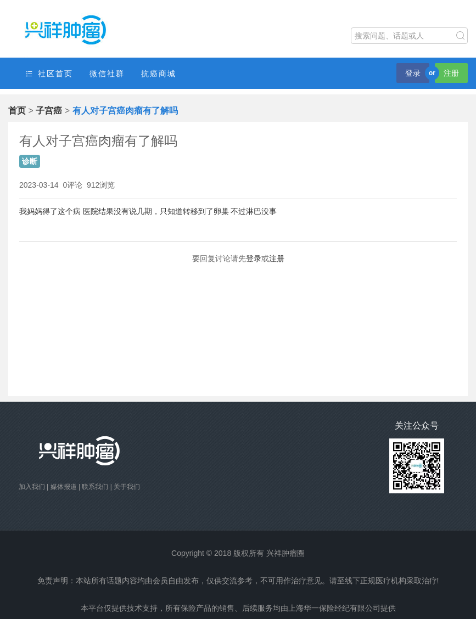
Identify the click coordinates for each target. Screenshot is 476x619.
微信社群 (107, 73)
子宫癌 (49, 110)
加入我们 (32, 487)
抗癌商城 (158, 73)
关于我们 (127, 487)
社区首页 (49, 73)
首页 (17, 110)
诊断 (29, 161)
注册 (451, 73)
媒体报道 (64, 487)
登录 (413, 73)
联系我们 (95, 487)
